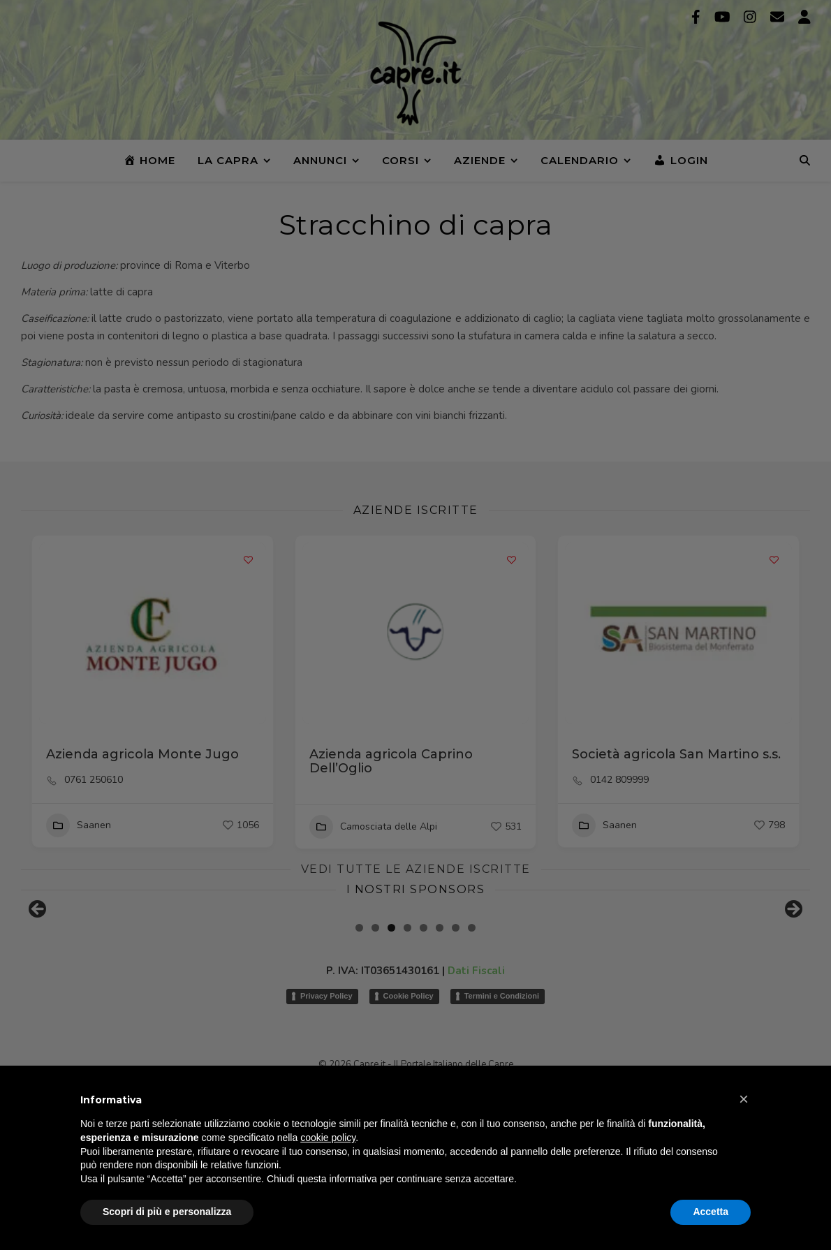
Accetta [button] (710, 1211)
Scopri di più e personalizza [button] (167, 1211)
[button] (744, 1099)
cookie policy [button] (327, 1137)
